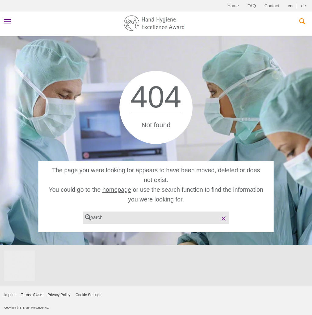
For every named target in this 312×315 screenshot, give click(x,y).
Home (233, 5)
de (303, 5)
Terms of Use (31, 295)
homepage (116, 189)
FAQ (251, 5)
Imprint (10, 295)
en (290, 5)
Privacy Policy (59, 295)
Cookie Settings (88, 295)
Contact (271, 5)
